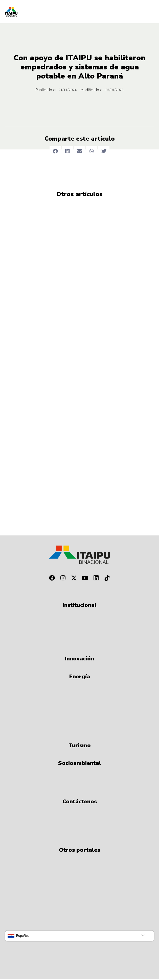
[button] (55, 151)
